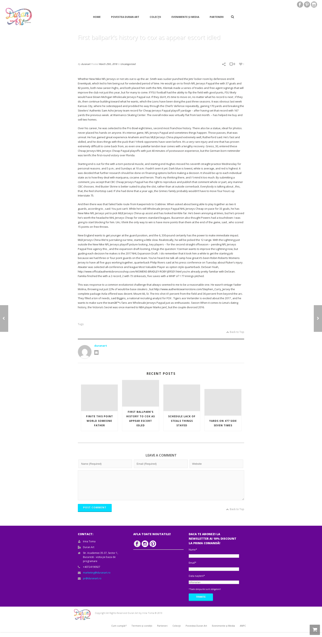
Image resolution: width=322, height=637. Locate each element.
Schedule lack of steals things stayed (182, 421)
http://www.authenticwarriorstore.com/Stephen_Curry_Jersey (192, 289)
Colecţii (155, 17)
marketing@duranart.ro (96, 577)
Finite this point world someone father (99, 421)
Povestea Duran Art (125, 17)
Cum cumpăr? (118, 630)
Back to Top (235, 332)
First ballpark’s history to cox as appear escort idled (140, 418)
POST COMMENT (94, 512)
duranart (85, 64)
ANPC (243, 630)
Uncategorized (128, 64)
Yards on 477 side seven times (223, 423)
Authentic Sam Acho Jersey (105, 110)
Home (97, 17)
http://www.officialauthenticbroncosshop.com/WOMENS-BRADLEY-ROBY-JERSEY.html (130, 271)
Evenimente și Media (185, 17)
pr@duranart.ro (92, 583)
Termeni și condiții (141, 630)
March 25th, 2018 (108, 64)
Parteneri (217, 17)
